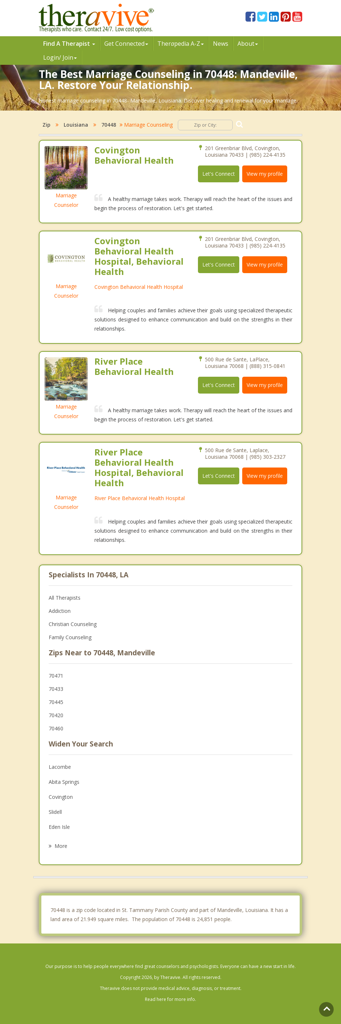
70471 (56, 675)
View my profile (265, 173)
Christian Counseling (73, 624)
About (247, 44)
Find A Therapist (69, 44)
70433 (56, 688)
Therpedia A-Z (180, 44)
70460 (56, 728)
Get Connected (126, 44)
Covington (61, 796)
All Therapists (64, 597)
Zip (46, 124)
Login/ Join (60, 57)
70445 (56, 702)
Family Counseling (70, 637)
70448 (108, 124)
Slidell (55, 811)
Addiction (60, 610)
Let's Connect (218, 173)
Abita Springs (64, 781)
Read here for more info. (170, 999)
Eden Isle (59, 826)
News (220, 44)
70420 (56, 715)
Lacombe (60, 766)
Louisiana (76, 124)
